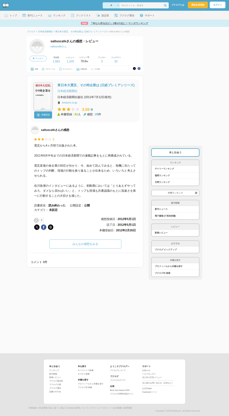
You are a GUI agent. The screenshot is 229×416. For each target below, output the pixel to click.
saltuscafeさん (58, 46)
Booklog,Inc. (176, 411)
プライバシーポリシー (100, 408)
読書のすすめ (55, 392)
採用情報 (127, 408)
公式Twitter (147, 388)
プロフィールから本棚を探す (169, 266)
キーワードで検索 (86, 370)
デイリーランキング (164, 168)
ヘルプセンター (149, 374)
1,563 (56, 61)
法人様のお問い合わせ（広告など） (158, 383)
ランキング (54, 370)
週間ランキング (162, 175)
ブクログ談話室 (56, 381)
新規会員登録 (197, 5)
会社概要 (117, 408)
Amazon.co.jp (69, 102)
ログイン (217, 5)
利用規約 (33, 408)
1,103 (70, 61)
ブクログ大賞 (55, 384)
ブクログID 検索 (162, 273)
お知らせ (146, 370)
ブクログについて (118, 370)
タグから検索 (84, 374)
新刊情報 (53, 374)
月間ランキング (162, 182)
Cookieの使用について (77, 408)
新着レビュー (161, 232)
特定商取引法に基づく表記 (52, 408)
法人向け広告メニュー (152, 377)
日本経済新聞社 (67, 91)
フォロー (38, 58)
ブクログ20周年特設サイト (122, 394)
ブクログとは (177, 5)
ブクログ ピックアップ (166, 249)
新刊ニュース (161, 209)
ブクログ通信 (55, 388)
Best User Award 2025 (120, 390)
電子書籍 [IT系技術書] (165, 216)
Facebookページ (149, 392)
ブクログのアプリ (118, 380)
